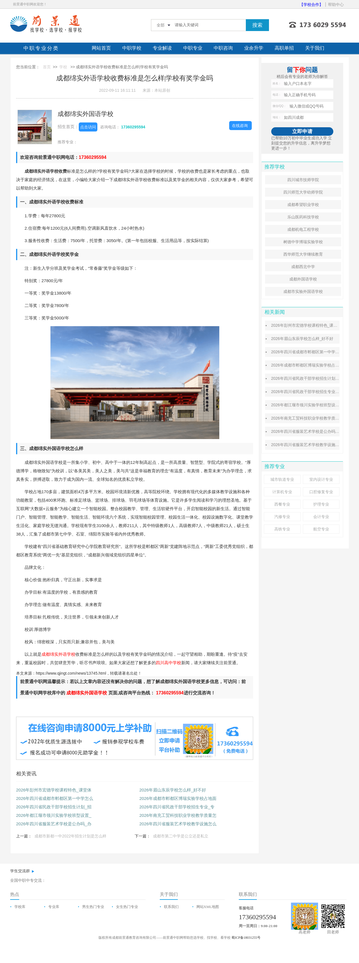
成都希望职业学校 (303, 204)
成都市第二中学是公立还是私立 (180, 836)
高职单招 (284, 48)
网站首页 (101, 48)
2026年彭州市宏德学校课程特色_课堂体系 (308, 325)
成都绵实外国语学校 (85, 113)
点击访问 (88, 127)
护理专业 (321, 504)
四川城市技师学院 (303, 179)
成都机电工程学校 (303, 229)
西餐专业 (282, 504)
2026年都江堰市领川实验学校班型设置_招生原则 (314, 405)
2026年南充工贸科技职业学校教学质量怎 (177, 815)
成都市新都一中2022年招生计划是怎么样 (70, 836)
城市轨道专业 (282, 479)
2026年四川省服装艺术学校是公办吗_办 (53, 823)
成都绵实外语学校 (58, 654)
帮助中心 (336, 4)
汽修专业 (282, 516)
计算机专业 (282, 492)
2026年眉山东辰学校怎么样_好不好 (172, 789)
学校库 (19, 907)
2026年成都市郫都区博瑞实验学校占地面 (177, 798)
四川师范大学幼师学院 (303, 192)
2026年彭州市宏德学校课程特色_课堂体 (53, 789)
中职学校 (131, 48)
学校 (63, 67)
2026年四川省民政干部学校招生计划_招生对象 (312, 378)
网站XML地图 (207, 907)
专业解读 (162, 48)
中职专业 (192, 48)
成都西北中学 (303, 266)
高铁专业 (282, 529)
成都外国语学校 (303, 279)
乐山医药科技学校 (303, 217)
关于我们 (314, 48)
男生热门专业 (93, 907)
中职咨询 (223, 48)
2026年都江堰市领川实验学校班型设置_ (53, 815)
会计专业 (321, 516)
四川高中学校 (168, 662)
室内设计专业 (321, 479)
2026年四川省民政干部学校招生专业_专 (177, 806)
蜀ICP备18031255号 (246, 938)
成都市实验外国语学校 (303, 291)
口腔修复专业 (321, 492)
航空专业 (321, 529)
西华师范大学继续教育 (303, 254)
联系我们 (171, 907)
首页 (47, 67)
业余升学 (253, 48)
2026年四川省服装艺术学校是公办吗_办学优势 (312, 431)
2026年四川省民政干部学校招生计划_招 (53, 806)
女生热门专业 (127, 907)
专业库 (53, 907)
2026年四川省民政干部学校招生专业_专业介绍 (312, 391)
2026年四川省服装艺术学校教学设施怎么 (177, 823)
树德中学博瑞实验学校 (303, 242)
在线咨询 (240, 125)
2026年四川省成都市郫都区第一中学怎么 (54, 798)
